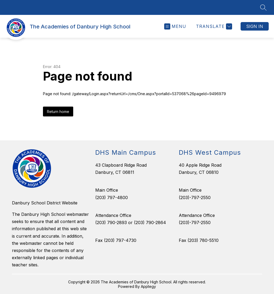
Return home (58, 111)
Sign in (254, 26)
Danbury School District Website (44, 202)
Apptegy (148, 286)
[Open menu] (175, 26)
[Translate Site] (213, 26)
